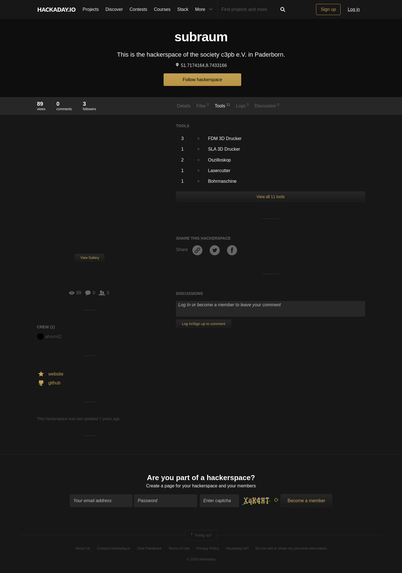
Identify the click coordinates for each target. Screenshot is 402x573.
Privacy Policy (208, 548)
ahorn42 (49, 336)
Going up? (201, 535)
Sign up (328, 9)
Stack (182, 9)
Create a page (160, 485)
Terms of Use (179, 548)
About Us (82, 548)
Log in (354, 9)
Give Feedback (149, 548)
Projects (91, 9)
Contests (138, 9)
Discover (114, 9)
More (205, 9)
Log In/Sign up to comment (203, 324)
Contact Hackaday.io (113, 548)
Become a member (306, 500)
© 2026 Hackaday (201, 559)
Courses (162, 9)
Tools (222, 105)
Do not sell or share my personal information (291, 548)
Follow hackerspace (202, 79)
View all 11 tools (270, 196)
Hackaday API (237, 548)
